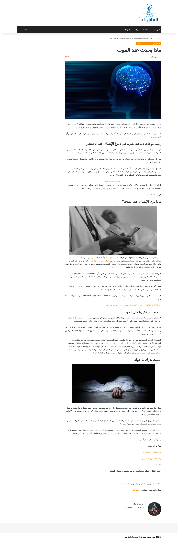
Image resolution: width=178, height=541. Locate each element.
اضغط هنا (125, 484)
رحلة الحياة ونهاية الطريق (151, 458)
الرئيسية (156, 29)
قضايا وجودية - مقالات (131, 38)
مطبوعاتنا (127, 29)
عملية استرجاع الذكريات (99, 261)
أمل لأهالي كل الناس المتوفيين (128, 343)
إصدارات (149, 38)
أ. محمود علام (155, 57)
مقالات (147, 29)
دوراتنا (136, 29)
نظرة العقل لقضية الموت (151, 452)
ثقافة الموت (149, 195)
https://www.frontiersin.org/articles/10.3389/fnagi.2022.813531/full (133, 305)
